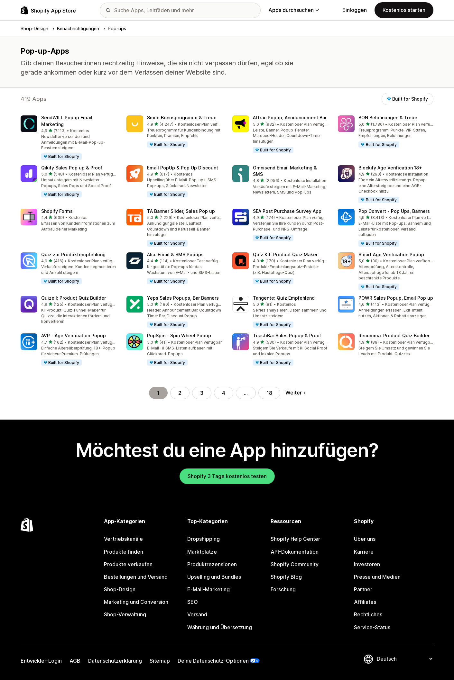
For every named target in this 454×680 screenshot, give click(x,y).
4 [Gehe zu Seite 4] (223, 393)
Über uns (364, 539)
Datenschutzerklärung (115, 660)
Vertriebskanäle (123, 539)
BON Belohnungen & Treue (387, 117)
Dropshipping (203, 539)
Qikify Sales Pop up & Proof (71, 167)
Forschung (283, 589)
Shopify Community (295, 564)
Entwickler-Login (41, 660)
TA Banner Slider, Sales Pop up (181, 211)
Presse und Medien (377, 577)
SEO (192, 602)
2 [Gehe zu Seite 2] (179, 393)
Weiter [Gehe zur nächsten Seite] (295, 392)
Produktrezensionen (212, 564)
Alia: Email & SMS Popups (175, 254)
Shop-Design (119, 589)
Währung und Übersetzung (219, 627)
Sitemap (160, 660)
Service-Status (372, 627)
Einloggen (354, 10)
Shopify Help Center (295, 539)
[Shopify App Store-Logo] (48, 10)
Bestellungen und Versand (136, 577)
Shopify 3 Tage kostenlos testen (227, 476)
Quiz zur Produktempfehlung (73, 254)
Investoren (367, 564)
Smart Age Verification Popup (391, 254)
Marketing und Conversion (136, 602)
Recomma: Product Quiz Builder (394, 335)
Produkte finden (123, 552)
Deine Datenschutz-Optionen (213, 660)
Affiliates (365, 602)
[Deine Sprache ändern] (404, 658)
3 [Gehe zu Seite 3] (201, 393)
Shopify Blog (286, 577)
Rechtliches (368, 614)
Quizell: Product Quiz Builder (73, 298)
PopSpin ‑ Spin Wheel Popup (179, 335)
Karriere (364, 552)
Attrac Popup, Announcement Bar (290, 117)
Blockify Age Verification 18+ (390, 167)
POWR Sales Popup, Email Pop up (395, 298)
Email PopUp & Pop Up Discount (182, 167)
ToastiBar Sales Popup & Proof (287, 335)
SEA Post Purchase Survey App (287, 211)
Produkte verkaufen (128, 564)
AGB (74, 660)
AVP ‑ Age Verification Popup (73, 335)
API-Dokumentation (295, 552)
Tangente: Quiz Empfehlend (284, 298)
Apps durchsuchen (293, 10)
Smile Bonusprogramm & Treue (182, 117)
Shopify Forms (57, 211)
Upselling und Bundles (214, 577)
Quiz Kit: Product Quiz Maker (285, 254)
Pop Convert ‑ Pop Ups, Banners (394, 211)
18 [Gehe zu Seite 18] (269, 393)
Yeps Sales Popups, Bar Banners (183, 298)
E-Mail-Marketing (208, 589)
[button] (68, 137)
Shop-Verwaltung (125, 614)
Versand (197, 614)
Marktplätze (202, 552)
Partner (363, 589)
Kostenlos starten (404, 10)
